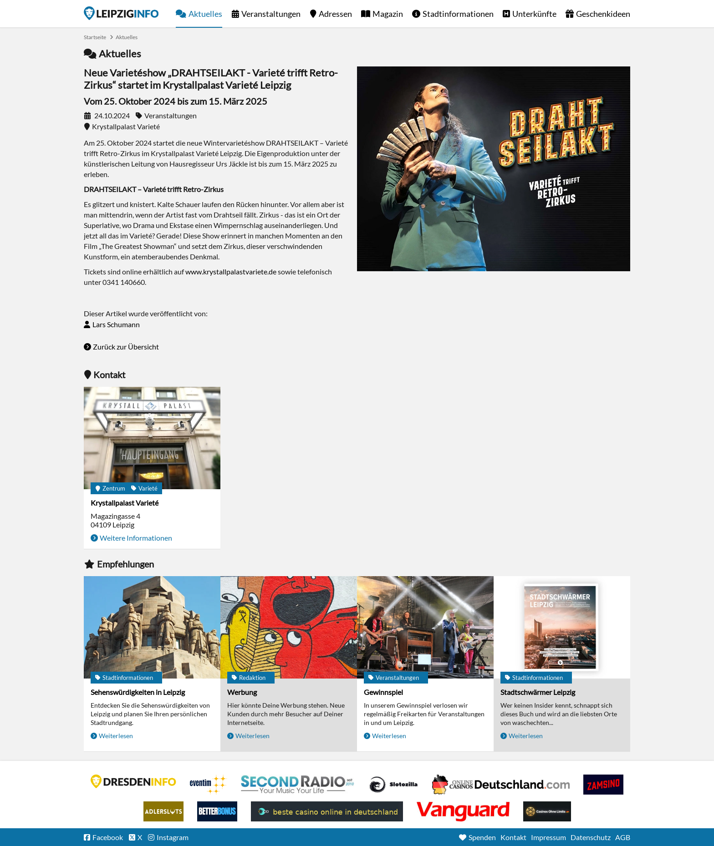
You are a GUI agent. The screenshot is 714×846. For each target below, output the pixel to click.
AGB (622, 837)
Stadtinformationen (458, 14)
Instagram (173, 837)
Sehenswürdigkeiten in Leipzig (138, 692)
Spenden (482, 837)
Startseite (121, 13)
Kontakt (513, 837)
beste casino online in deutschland (327, 811)
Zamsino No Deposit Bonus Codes (603, 785)
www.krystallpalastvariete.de (230, 271)
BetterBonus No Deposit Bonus (217, 811)
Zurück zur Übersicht (126, 346)
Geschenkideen (603, 14)
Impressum (548, 837)
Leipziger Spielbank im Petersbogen (501, 785)
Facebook (107, 837)
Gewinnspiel (383, 692)
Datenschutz (591, 837)
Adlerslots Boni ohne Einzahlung (163, 811)
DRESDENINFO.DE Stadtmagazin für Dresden (133, 781)
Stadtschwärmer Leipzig (537, 692)
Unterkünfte (534, 14)
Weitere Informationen (136, 537)
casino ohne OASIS (463, 811)
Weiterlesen (116, 736)
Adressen (335, 14)
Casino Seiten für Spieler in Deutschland (393, 785)
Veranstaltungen (271, 14)
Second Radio (298, 785)
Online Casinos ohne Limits (547, 811)
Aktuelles (205, 14)
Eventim (208, 785)
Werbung (242, 692)
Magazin (387, 14)
